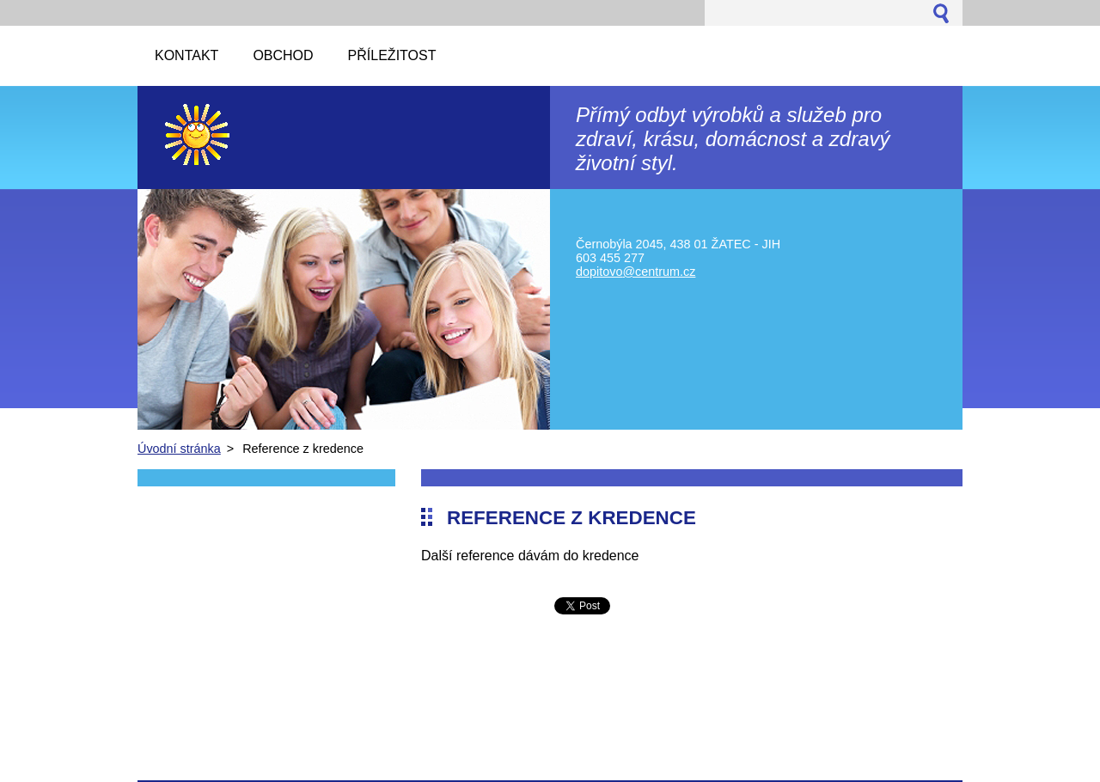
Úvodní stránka (179, 448)
